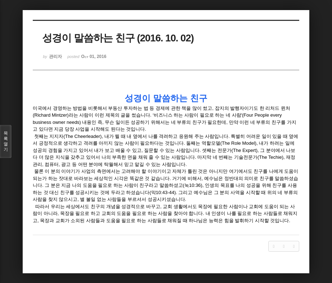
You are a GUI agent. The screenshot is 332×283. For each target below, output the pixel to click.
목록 (6, 141)
